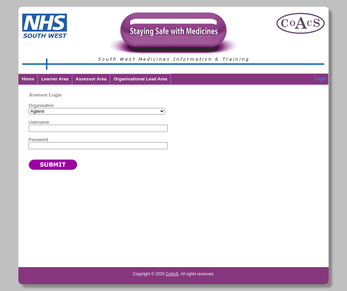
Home (28, 78)
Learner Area (55, 78)
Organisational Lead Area (140, 78)
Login (321, 78)
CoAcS (172, 274)
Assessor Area (91, 78)
